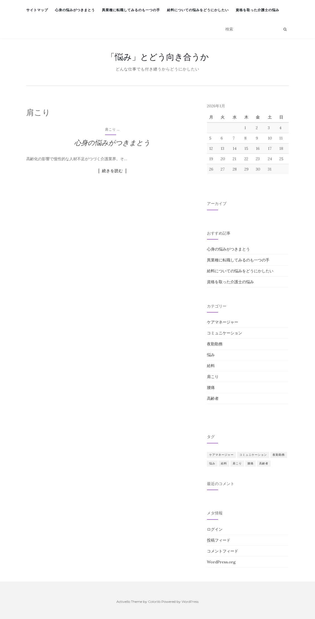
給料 (211, 365)
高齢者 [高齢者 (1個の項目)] (263, 463)
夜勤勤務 (215, 343)
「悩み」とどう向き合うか (157, 57)
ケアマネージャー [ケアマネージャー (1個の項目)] (221, 455)
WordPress (190, 601)
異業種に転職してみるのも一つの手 (131, 10)
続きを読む (112, 171)
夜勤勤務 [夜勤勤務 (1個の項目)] (279, 455)
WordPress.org (221, 561)
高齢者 (213, 398)
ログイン (215, 529)
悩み (211, 354)
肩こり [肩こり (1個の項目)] (237, 463)
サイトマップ (37, 10)
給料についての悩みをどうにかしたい (198, 10)
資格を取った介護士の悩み (257, 10)
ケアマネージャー (222, 322)
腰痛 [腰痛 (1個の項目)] (250, 463)
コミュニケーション (224, 333)
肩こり (110, 129)
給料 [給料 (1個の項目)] (224, 463)
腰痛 (211, 387)
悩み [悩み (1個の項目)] (212, 463)
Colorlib (154, 601)
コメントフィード (222, 551)
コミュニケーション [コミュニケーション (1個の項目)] (253, 455)
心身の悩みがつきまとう (75, 10)
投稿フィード (218, 540)
